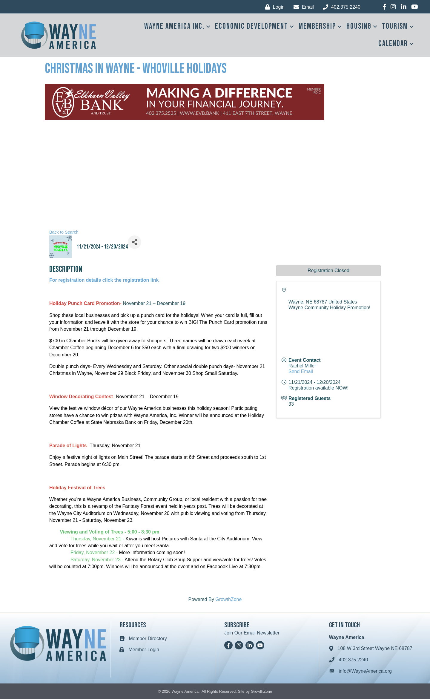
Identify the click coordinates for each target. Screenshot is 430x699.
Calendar (393, 43)
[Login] (273, 7)
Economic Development (251, 26)
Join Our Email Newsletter (252, 632)
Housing (358, 26)
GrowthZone (228, 599)
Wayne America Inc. (174, 26)
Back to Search (64, 232)
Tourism (395, 26)
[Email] (302, 7)
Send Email (300, 371)
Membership (317, 26)
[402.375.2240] (340, 7)
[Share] (134, 242)
